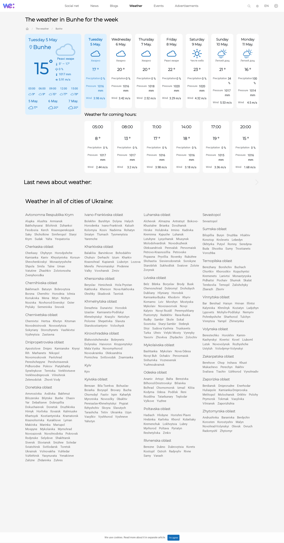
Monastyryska (242, 276)
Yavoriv (148, 337)
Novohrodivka (53, 433)
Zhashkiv (45, 270)
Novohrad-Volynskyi (216, 426)
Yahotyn (89, 421)
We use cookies (135, 537)
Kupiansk (108, 262)
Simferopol (59, 234)
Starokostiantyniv (95, 325)
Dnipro (47, 348)
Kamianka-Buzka (154, 297)
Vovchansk (101, 270)
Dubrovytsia (176, 447)
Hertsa (45, 321)
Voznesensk (168, 360)
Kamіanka (31, 257)
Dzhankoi (66, 225)
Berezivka (182, 379)
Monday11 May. (247, 41)
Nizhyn (65, 298)
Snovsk (59, 307)
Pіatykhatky (62, 366)
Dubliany (149, 293)
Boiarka (89, 390)
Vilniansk (209, 403)
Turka (147, 333)
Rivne (187, 451)
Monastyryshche (60, 262)
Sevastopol (210, 221)
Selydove (47, 438)
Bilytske (47, 398)
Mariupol (59, 425)
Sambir (158, 319)
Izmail (181, 388)
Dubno (161, 447)
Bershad (215, 303)
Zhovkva (161, 337)
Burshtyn (104, 221)
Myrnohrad (65, 429)
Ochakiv (165, 356)
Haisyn (227, 303)
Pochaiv (222, 280)
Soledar (71, 442)
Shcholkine (41, 234)
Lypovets (208, 312)
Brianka (164, 225)
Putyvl (221, 244)
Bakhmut (64, 393)
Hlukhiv (245, 235)
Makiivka (31, 425)
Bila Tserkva (106, 386)
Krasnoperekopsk (62, 230)
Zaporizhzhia (226, 403)
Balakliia (90, 253)
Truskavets (183, 328)
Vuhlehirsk (32, 455)
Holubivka (161, 230)
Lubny (183, 424)
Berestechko (211, 335)
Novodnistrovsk (35, 325)
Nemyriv (248, 312)
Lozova (135, 262)
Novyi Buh (150, 356)
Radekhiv (166, 315)
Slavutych (119, 408)
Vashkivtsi (68, 330)
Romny (232, 244)
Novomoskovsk (35, 357)
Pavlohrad (55, 357)
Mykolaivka (47, 429)
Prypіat (123, 403)
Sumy (229, 248)
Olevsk (236, 426)
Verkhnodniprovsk (37, 375)
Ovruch (247, 426)
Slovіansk (44, 442)
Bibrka (156, 284)
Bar (205, 303)
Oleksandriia (114, 353)
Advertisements (186, 6)
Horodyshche (63, 253)
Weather (135, 6)
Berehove (209, 362)
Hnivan (239, 303)
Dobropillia (57, 402)
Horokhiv (228, 335)
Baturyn (47, 289)
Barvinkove (105, 253)
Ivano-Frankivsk (112, 225)
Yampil (222, 321)
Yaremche (90, 239)
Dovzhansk (179, 225)
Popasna (149, 256)
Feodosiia (31, 230)
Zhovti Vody (52, 379)
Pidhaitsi (208, 280)
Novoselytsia (57, 325)
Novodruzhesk (177, 243)
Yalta (49, 239)
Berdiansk (209, 386)
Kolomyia (90, 230)
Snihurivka (150, 360)
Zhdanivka (44, 460)
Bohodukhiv (123, 253)
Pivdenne (123, 266)
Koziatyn (238, 308)
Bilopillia (208, 235)
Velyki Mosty (172, 333)
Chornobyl (91, 394)
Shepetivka (105, 321)
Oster (70, 302)
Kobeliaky (189, 419)
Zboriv (220, 289)
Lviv (160, 302)
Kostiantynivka (50, 416)
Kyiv (87, 371)
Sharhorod (230, 317)
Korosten (209, 422)
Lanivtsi (225, 276)
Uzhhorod (234, 371)
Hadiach (149, 415)
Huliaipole (209, 390)
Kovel (235, 339)
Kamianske (62, 348)
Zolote (194, 265)
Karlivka (163, 419)
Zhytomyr (226, 431)
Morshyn (172, 302)
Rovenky (176, 256)
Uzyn (128, 412)
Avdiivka (49, 393)
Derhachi (103, 257)
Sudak (39, 239)
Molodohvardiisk (155, 243)
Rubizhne (190, 256)
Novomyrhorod (112, 348)
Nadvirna (115, 230)
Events (158, 6)
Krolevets (223, 240)
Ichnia (71, 294)
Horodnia (58, 294)
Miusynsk (182, 239)
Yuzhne (161, 401)
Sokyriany (31, 330)
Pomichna (91, 357)
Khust (243, 362)
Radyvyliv (175, 451)
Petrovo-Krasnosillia (157, 252)
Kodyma (149, 392)
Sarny (147, 455)
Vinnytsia (209, 321)
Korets (190, 447)
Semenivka (44, 307)
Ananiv (148, 379)
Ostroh (161, 451)
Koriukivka (32, 298)
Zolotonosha (62, 270)
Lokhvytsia (170, 424)
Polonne (89, 321)
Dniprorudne (226, 386)
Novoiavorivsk (167, 306)
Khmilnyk (224, 308)
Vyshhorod (105, 416)
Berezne (149, 447)
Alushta (42, 221)
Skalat (247, 280)
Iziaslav (89, 312)
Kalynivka (209, 308)
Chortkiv (208, 271)
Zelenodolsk (33, 379)
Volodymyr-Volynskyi (229, 348)
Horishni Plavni (181, 415)
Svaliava (208, 371)
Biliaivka (180, 383)
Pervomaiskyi (105, 266)
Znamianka (126, 357)
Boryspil (102, 390)
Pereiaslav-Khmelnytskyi (100, 403)
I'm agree (173, 537)
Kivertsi (224, 339)
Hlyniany (163, 293)
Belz (146, 284)
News (94, 6)
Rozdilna (149, 396)
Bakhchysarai (34, 225)
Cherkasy (31, 253)
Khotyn (57, 321)
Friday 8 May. (171, 41)
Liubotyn (122, 262)
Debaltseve (39, 402)
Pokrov (47, 366)
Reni (183, 392)
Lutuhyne (149, 239)
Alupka (29, 221)
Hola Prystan (123, 285)
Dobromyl (171, 288)
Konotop (208, 240)
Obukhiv (122, 399)
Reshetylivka (152, 433)
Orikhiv (241, 394)
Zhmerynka (236, 321)
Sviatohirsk (32, 447)
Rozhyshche (240, 344)
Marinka (45, 425)
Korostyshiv (225, 422)
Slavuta (120, 321)
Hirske (148, 230)
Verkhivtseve (66, 371)
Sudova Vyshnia (162, 328)
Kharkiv (127, 257)
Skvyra (106, 408)
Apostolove (32, 348)
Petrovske (179, 252)
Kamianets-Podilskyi (110, 312)
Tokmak (223, 399)
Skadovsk (104, 294)
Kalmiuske (70, 411)
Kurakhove (54, 420)
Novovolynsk (221, 344)
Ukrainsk (31, 451)
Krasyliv (110, 317)
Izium (115, 257)
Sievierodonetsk (170, 261)
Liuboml (247, 339)
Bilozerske (32, 398)
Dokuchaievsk (34, 407)
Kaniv (44, 257)
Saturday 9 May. (197, 41)
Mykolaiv (149, 306)
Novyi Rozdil (164, 310)
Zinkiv (167, 433)
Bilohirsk (51, 225)
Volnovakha (47, 451)
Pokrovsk (71, 433)
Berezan (89, 386)
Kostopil (149, 451)
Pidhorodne (32, 366)
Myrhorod (150, 428)
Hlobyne (162, 415)
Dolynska (90, 344)
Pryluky (30, 307)
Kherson (105, 289)
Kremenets (210, 276)
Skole (170, 319)
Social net (72, 6)
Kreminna (150, 234)
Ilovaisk (55, 411)
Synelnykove (33, 371)
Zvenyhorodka (34, 275)
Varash (158, 455)
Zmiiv (115, 270)
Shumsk (235, 280)
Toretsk (65, 447)
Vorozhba (209, 253)
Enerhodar (243, 386)
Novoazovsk (33, 433)
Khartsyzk (31, 416)
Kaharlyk (125, 394)
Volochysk (117, 325)
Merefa (89, 266)
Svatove (182, 265)
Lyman (68, 420)
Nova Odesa (183, 351)
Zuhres (58, 460)
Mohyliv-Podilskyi (228, 312)
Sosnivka (150, 324)
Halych (129, 221)
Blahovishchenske (96, 339)
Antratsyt (179, 221)
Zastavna (48, 334)
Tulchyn (245, 317)
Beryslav (89, 285)
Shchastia (150, 261)
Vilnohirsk (58, 375)
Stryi (146, 328)
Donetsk (52, 407)
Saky (28, 234)
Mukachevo (210, 367)
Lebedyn (237, 240)
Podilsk (173, 392)
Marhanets (39, 353)
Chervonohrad (153, 288)
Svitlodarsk (50, 447)
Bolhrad (149, 388)
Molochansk (226, 394)
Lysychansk (165, 239)
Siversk (30, 442)
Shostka (217, 248)
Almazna (164, 221)
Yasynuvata (49, 455)
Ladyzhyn (253, 308)
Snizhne (58, 442)
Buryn (220, 235)
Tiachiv (221, 371)
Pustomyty (151, 315)
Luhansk (178, 234)
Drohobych (187, 288)
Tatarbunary (165, 396)
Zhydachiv (176, 337)
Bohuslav (122, 386)
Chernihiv (43, 294)
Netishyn (123, 317)
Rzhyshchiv (91, 408)
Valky (88, 270)
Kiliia (191, 388)
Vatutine (30, 270)
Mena (45, 298)
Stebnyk (184, 324)
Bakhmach (32, 289)
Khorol (175, 419)
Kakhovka (90, 289)
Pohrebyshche (212, 317)
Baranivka (227, 417)
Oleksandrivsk (153, 248)
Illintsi (251, 303)
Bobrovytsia (62, 289)
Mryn (55, 298)
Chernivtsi (31, 321)
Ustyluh (207, 348)
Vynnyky (189, 333)
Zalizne (30, 460)
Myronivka (91, 399)
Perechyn (226, 367)
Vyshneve (121, 416)
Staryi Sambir (167, 324)
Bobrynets (117, 339)
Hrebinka (149, 419)
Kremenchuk (152, 424)
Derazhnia (90, 308)
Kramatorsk (70, 416)
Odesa (161, 392)
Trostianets (242, 248)
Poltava (164, 428)
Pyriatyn (177, 428)
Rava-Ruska (182, 315)
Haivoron (105, 344)
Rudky (147, 319)
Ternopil (224, 285)
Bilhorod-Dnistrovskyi (158, 383)
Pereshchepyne (35, 362)
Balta (169, 379)
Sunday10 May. (222, 41)
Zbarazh (208, 289)
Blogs (114, 6)
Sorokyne (189, 261)
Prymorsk (209, 399)
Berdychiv (243, 417)
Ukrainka (116, 412)
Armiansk (56, 221)
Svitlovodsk (108, 357)
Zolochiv (191, 337)
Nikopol (54, 353)
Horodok (121, 308)
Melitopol (209, 394)
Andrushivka (211, 417)
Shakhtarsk (62, 438)
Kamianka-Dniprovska (233, 390)
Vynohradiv (251, 371)
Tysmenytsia (119, 234)
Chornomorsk (165, 388)
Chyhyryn (46, 253)
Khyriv (186, 297)
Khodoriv (174, 297)
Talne (50, 266)
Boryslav (168, 284)
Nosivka (30, 302)
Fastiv (104, 394)
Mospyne (31, 429)
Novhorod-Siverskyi (51, 302)
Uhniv (157, 333)
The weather (42, 28)
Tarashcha (91, 412)
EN (266, 6)
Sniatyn (89, 234)
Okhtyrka (208, 244)
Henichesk (105, 285)
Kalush (129, 225)
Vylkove (149, 401)
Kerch (45, 230)
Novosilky (107, 399)
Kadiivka (187, 230)
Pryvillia (163, 256)
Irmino (175, 230)
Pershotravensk (58, 362)
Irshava (232, 362)
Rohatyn (129, 230)
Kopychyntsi (241, 271)
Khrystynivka (59, 257)
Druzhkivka (67, 407)
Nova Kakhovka (124, 289)
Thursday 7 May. (146, 41)
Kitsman (70, 321)
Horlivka (42, 411)
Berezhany (209, 267)
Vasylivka (237, 399)
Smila (41, 266)
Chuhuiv (89, 257)
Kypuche (164, 234)
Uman (61, 266)
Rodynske (31, 438)
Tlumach (102, 234)
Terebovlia (209, 285)
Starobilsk (150, 265)
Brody (180, 284)
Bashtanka (150, 351)
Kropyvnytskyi (123, 344)
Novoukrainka (93, 353)
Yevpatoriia (62, 239)
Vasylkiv (89, 416)
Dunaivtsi (106, 308)
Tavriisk (118, 294)
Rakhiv (239, 367)
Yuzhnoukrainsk (154, 364)
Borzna (29, 294)
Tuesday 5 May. (95, 41)
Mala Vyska (92, 348)
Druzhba (232, 235)
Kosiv (103, 230)
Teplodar (181, 396)
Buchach (240, 267)
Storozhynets (49, 330)
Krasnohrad (91, 262)
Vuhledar (64, 451)
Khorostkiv (223, 271)
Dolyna (117, 221)
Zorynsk (149, 270)
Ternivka (49, 371)
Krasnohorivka (34, 420)
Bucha (127, 390)
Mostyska (186, 302)
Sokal (180, 319)
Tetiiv (104, 412)
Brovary (116, 390)
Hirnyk (29, 411)
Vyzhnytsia (32, 334)
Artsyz (159, 379)
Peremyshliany (184, 310)
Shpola (29, 266)
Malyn (240, 422)
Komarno (150, 302)
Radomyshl (210, 431)
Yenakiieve (67, 455)
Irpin (114, 394)
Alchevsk (150, 221)
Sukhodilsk (167, 265)
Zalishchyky (240, 285)
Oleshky (89, 294)
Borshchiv (225, 267)
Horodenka (91, 225)
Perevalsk (171, 248)
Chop (221, 362)
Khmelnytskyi (93, 317)
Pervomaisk (188, 248)
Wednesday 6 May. (121, 41)
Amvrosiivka (33, 393)
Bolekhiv (90, 221)
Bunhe (59, 28)
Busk (190, 284)
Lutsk (206, 344)
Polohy (253, 394)
